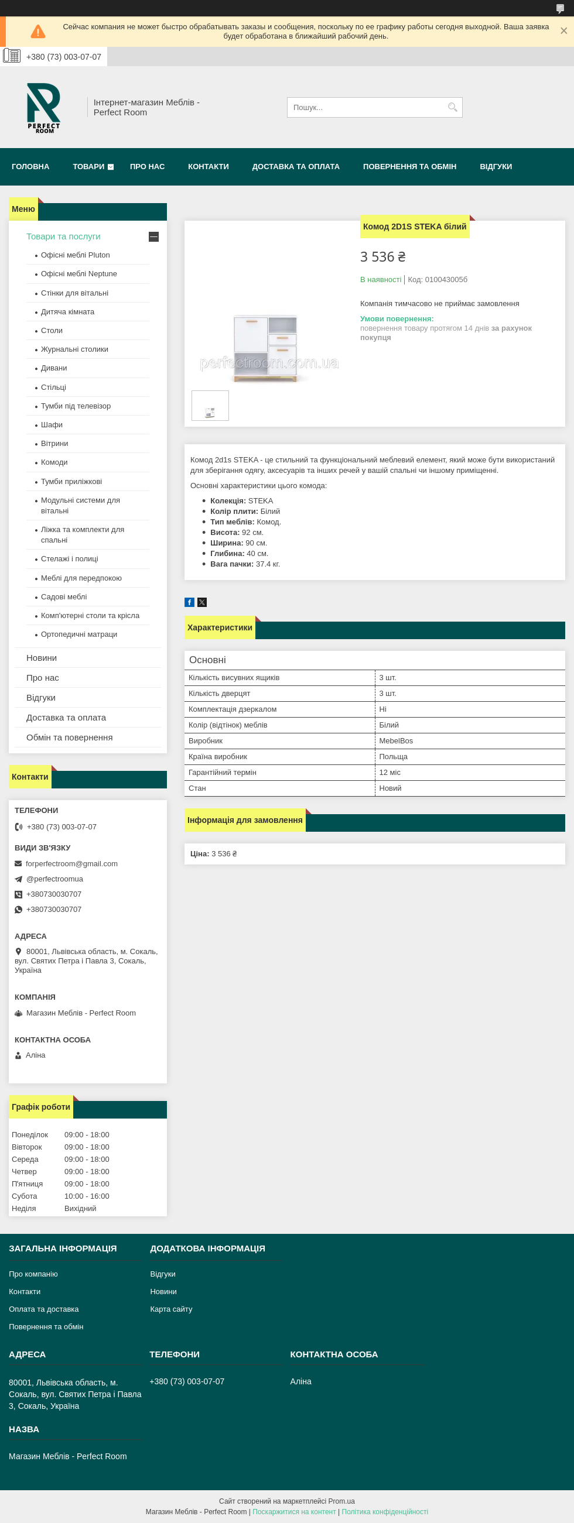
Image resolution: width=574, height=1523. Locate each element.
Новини (41, 658)
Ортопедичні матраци (79, 634)
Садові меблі (64, 596)
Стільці (53, 387)
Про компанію (33, 1274)
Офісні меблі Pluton (75, 255)
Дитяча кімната (67, 311)
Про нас (147, 166)
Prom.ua (342, 1501)
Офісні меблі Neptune (79, 273)
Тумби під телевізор (76, 406)
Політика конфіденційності (385, 1512)
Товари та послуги (63, 236)
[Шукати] (452, 107)
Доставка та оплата (296, 166)
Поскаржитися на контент (294, 1512)
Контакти (208, 166)
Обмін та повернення (69, 737)
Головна (30, 166)
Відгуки (496, 166)
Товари (88, 166)
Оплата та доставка (43, 1309)
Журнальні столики (74, 349)
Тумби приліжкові (71, 481)
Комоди (54, 462)
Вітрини (54, 443)
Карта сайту (171, 1309)
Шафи (52, 424)
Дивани (54, 367)
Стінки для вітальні (74, 293)
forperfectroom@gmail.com (72, 863)
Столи (52, 330)
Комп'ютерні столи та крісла (90, 615)
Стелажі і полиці (69, 558)
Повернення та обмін (409, 166)
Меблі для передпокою (81, 578)
